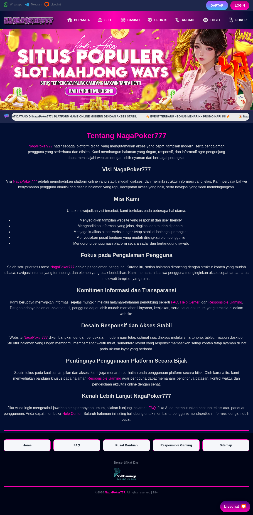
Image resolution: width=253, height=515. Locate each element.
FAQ (174, 302)
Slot (105, 19)
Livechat (52, 4)
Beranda (78, 19)
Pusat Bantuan (126, 445)
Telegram (33, 4)
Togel (212, 19)
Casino (130, 19)
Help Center (189, 302)
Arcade (185, 19)
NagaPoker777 (41, 146)
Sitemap (226, 445)
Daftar (217, 5)
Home (27, 445)
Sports (157, 19)
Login (240, 5)
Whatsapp (13, 4)
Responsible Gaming (225, 302)
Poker (237, 19)
